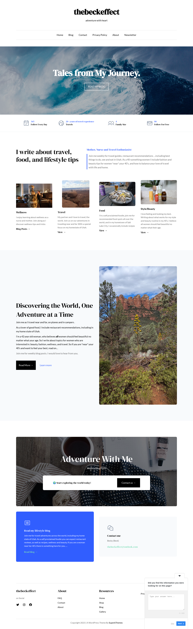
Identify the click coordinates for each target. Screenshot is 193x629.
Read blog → (31, 552)
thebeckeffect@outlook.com (122, 546)
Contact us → (129, 482)
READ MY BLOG (96, 86)
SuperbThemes (116, 622)
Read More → (26, 365)
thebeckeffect (96, 12)
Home (60, 34)
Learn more (46, 365)
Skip (172, 624)
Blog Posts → (23, 229)
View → (62, 232)
